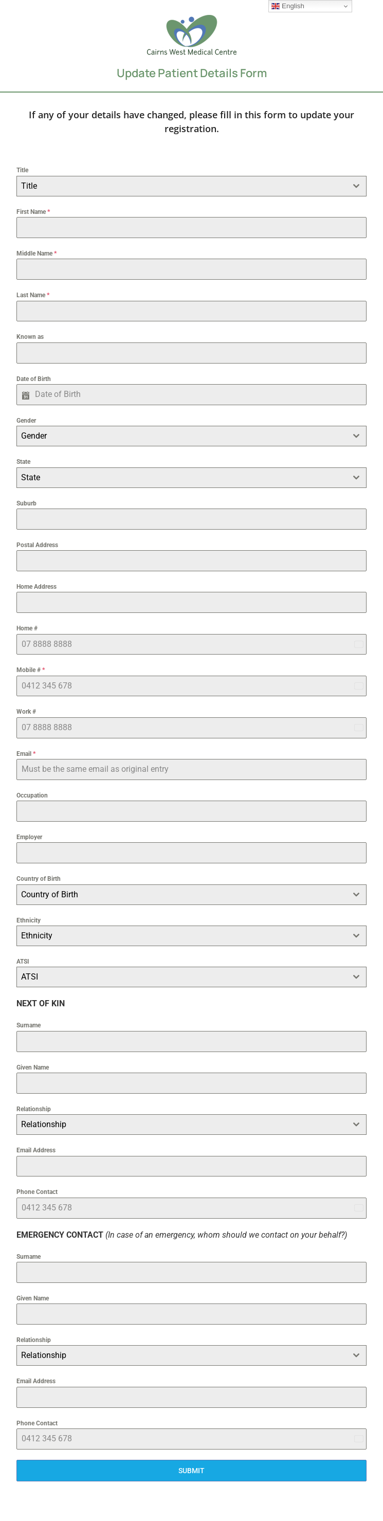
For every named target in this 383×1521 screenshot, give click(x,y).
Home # (27, 628)
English (287, 6)
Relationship (33, 1109)
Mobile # (30, 670)
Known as (30, 336)
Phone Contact (37, 1192)
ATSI (22, 961)
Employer (29, 837)
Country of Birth (38, 878)
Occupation (32, 795)
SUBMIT (191, 1470)
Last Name (32, 295)
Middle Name (36, 253)
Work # (26, 711)
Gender (26, 420)
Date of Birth (33, 379)
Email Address (36, 1150)
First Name (33, 211)
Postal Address (37, 545)
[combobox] (191, 186)
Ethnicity (28, 920)
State (23, 461)
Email (25, 753)
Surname (28, 1025)
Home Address (36, 586)
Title (22, 170)
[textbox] (181, 186)
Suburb (26, 503)
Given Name (32, 1067)
